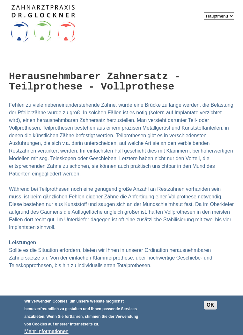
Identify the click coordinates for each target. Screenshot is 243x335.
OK (210, 307)
